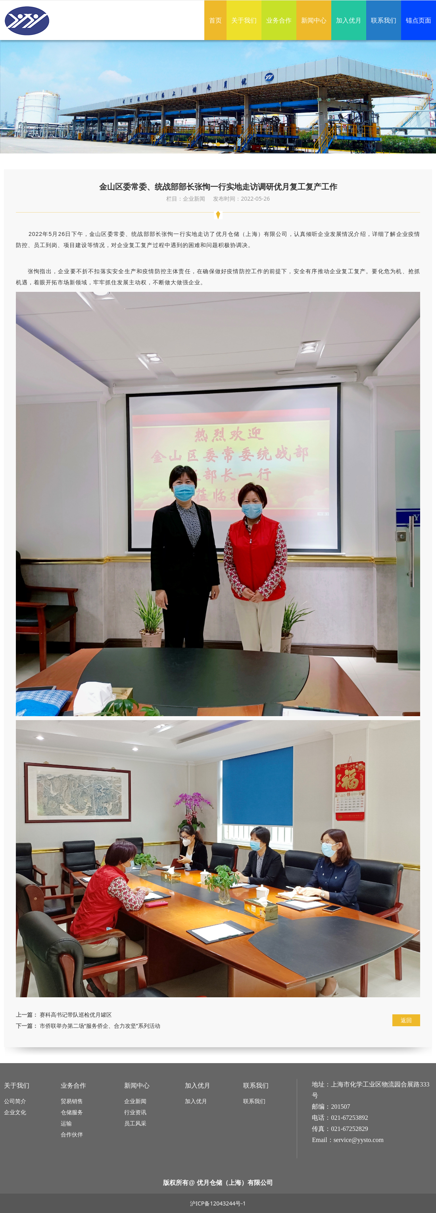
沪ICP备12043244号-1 (218, 1203)
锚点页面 (418, 20)
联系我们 (383, 20)
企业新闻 (135, 1101)
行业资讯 (135, 1112)
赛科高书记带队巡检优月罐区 (76, 1014)
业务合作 (279, 20)
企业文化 (15, 1112)
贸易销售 (72, 1101)
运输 (66, 1123)
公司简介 (15, 1101)
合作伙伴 (72, 1134)
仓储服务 (72, 1112)
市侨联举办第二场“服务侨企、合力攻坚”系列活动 (100, 1025)
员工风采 (135, 1123)
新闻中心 (314, 20)
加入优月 (348, 20)
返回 (406, 1020)
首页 (215, 20)
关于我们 (244, 20)
